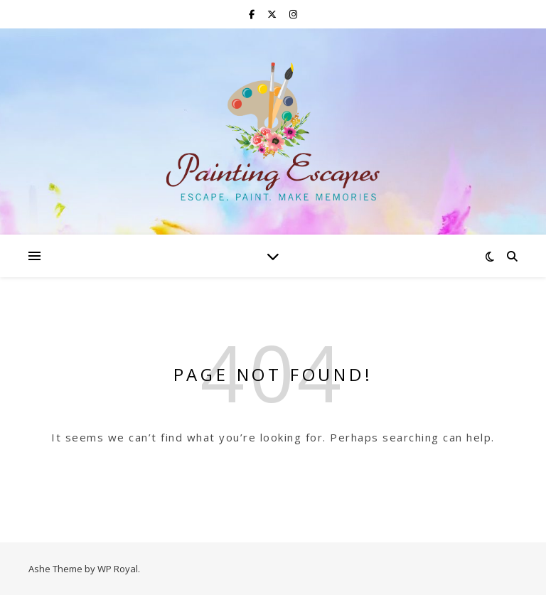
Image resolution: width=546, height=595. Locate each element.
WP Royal (117, 568)
